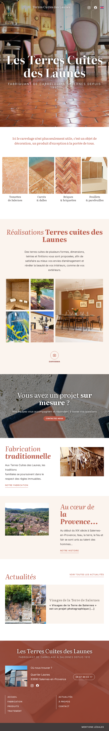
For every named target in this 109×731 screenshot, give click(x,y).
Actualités (66, 697)
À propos (64, 701)
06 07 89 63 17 (84, 677)
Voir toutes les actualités (87, 574)
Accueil (12, 697)
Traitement (15, 711)
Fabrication (15, 701)
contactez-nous (54, 418)
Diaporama (54, 357)
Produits (13, 706)
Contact (64, 706)
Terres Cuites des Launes (51, 7)
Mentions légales (93, 727)
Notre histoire (69, 550)
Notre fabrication (16, 485)
